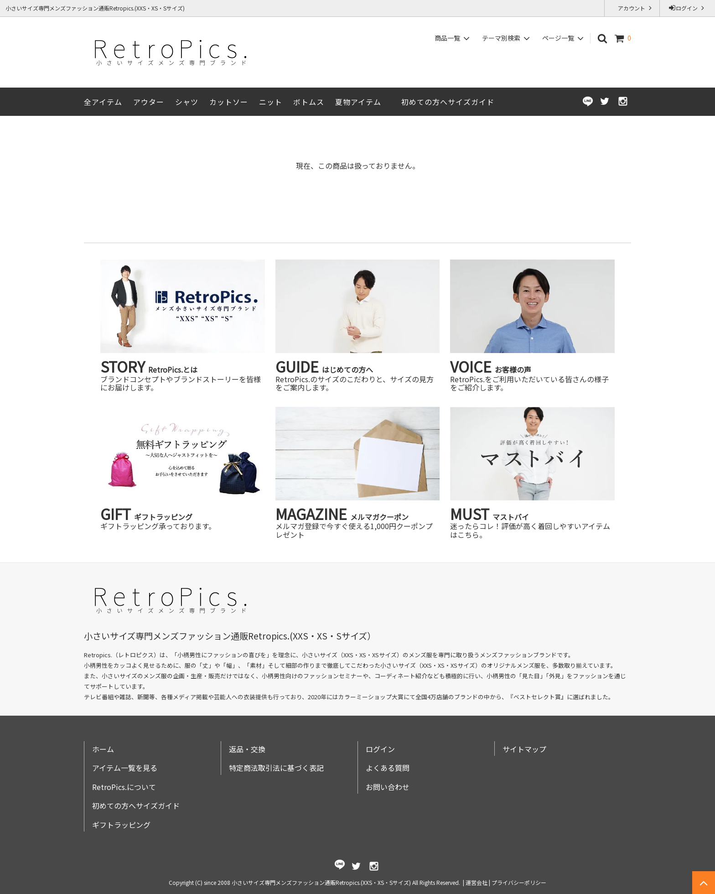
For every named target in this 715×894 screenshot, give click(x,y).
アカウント (632, 8)
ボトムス (308, 101)
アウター (148, 101)
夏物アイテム (358, 101)
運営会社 (476, 882)
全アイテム (103, 101)
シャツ (186, 101)
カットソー (228, 101)
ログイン (687, 8)
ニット (270, 101)
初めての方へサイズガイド (447, 101)
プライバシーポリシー (519, 882)
